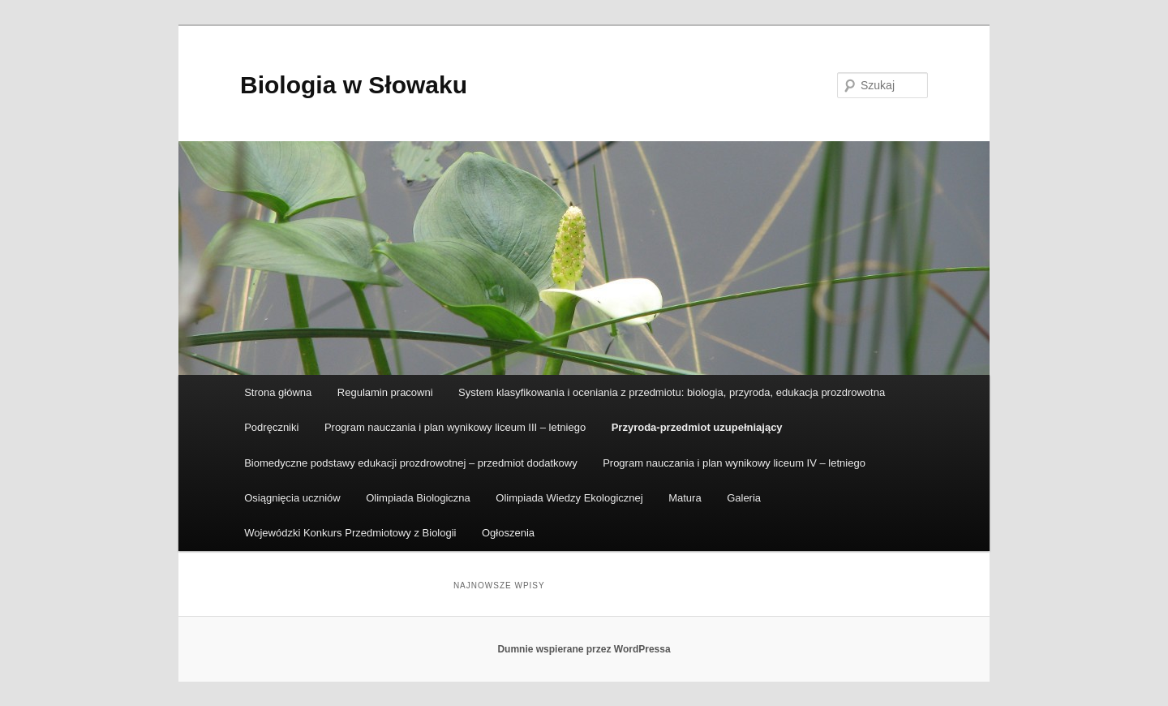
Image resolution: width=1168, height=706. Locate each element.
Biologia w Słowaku (353, 84)
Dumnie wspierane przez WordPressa (583, 649)
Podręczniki (271, 427)
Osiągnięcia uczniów (292, 498)
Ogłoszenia (508, 533)
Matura (684, 498)
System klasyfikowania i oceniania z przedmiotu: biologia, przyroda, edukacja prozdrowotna (671, 392)
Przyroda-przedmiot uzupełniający (697, 427)
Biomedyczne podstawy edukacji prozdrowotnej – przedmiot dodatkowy (410, 463)
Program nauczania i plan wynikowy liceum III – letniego (455, 427)
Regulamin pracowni (385, 392)
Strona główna (277, 392)
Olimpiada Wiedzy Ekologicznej (569, 498)
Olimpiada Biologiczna (418, 498)
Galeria (744, 498)
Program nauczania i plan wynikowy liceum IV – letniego (734, 463)
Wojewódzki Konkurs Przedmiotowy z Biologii (350, 533)
